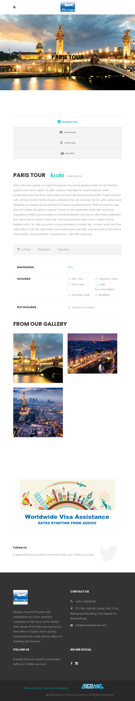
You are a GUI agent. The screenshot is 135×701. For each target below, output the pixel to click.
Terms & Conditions (56, 688)
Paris (70, 267)
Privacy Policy (33, 688)
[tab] (67, 121)
